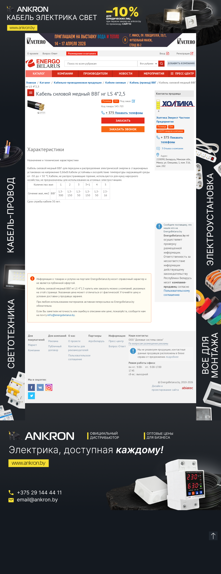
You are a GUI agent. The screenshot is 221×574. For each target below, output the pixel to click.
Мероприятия (154, 73)
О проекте (32, 53)
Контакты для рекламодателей (78, 348)
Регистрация (183, 53)
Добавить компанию (181, 63)
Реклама (53, 341)
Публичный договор (54, 348)
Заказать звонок (123, 129)
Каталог (39, 73)
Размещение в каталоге (82, 53)
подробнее (172, 356)
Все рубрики (148, 63)
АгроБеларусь (96, 341)
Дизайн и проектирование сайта (165, 387)
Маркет (32, 345)
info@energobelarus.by (61, 315)
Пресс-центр (184, 73)
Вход (162, 53)
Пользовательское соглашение (79, 357)
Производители (95, 73)
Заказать (123, 121)
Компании (65, 73)
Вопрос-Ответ (50, 53)
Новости (125, 73)
